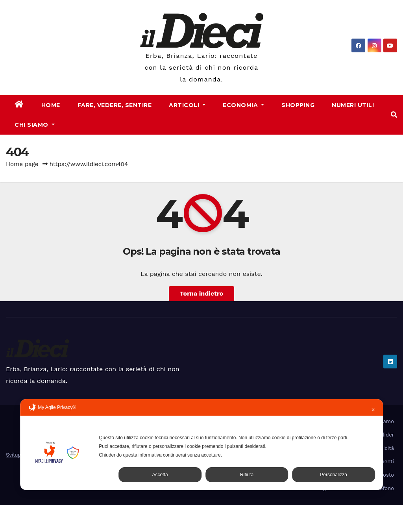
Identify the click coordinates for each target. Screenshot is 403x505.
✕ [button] (373, 410)
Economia (243, 105)
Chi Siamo (35, 124)
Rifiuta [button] (246, 474)
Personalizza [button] (333, 474)
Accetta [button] (160, 474)
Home (50, 105)
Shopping (297, 105)
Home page (22, 164)
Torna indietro (202, 293)
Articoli (187, 105)
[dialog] (201, 444)
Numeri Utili (353, 105)
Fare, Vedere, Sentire (115, 105)
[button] (394, 114)
